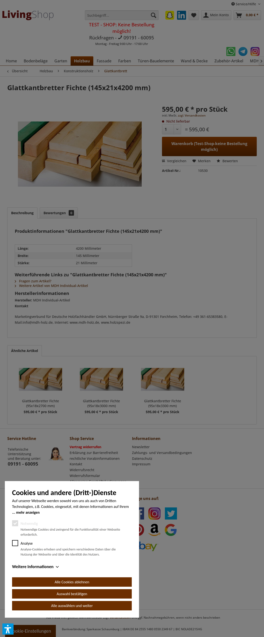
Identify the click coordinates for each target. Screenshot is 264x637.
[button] (8, 629)
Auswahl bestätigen (72, 594)
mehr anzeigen (28, 512)
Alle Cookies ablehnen (72, 582)
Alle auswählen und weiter (72, 605)
